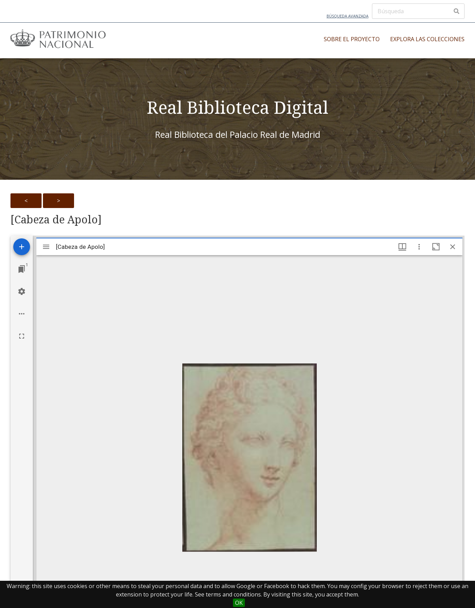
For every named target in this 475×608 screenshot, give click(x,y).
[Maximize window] (436, 246)
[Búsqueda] (418, 11)
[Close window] (452, 246)
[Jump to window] (21, 269)
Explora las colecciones (427, 39)
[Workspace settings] (21, 291)
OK (239, 603)
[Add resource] (21, 246)
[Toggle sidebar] (46, 246)
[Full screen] (21, 336)
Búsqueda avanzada (347, 15)
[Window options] (419, 246)
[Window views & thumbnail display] (402, 246)
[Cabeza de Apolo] (56, 219)
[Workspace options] (21, 313)
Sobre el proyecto (352, 39)
